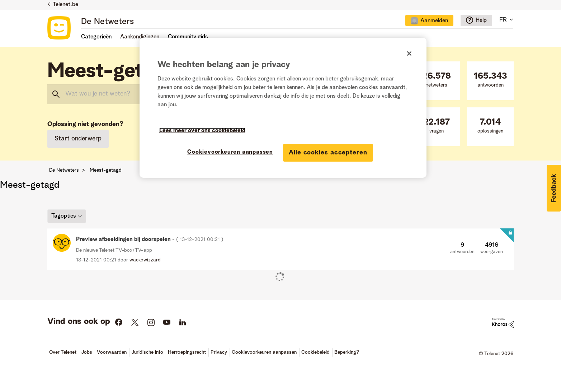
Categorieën (96, 37)
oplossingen (490, 126)
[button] (554, 188)
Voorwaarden (112, 352)
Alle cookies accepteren (328, 152)
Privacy (219, 352)
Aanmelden (434, 21)
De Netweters (107, 22)
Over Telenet (62, 352)
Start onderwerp (78, 138)
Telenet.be (65, 5)
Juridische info (147, 352)
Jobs (86, 352)
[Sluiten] (409, 53)
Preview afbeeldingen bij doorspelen (149, 239)
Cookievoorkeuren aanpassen (264, 352)
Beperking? (346, 352)
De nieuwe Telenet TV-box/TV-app (114, 250)
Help (481, 20)
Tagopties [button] (63, 216)
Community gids (188, 37)
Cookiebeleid (315, 352)
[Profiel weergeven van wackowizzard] (145, 260)
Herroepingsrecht (187, 352)
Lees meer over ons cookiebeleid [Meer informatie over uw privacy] (202, 131)
